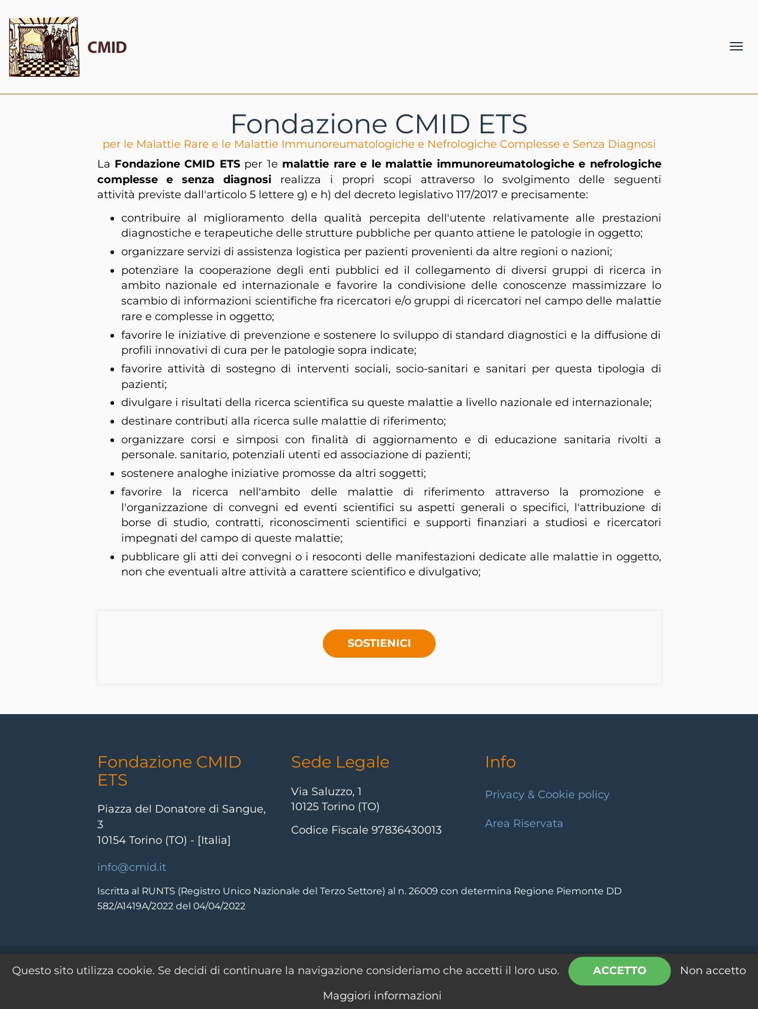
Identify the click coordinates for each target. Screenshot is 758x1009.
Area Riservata (524, 823)
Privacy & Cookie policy (547, 794)
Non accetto (713, 970)
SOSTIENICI (379, 643)
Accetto (619, 970)
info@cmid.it (131, 867)
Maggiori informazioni (382, 995)
